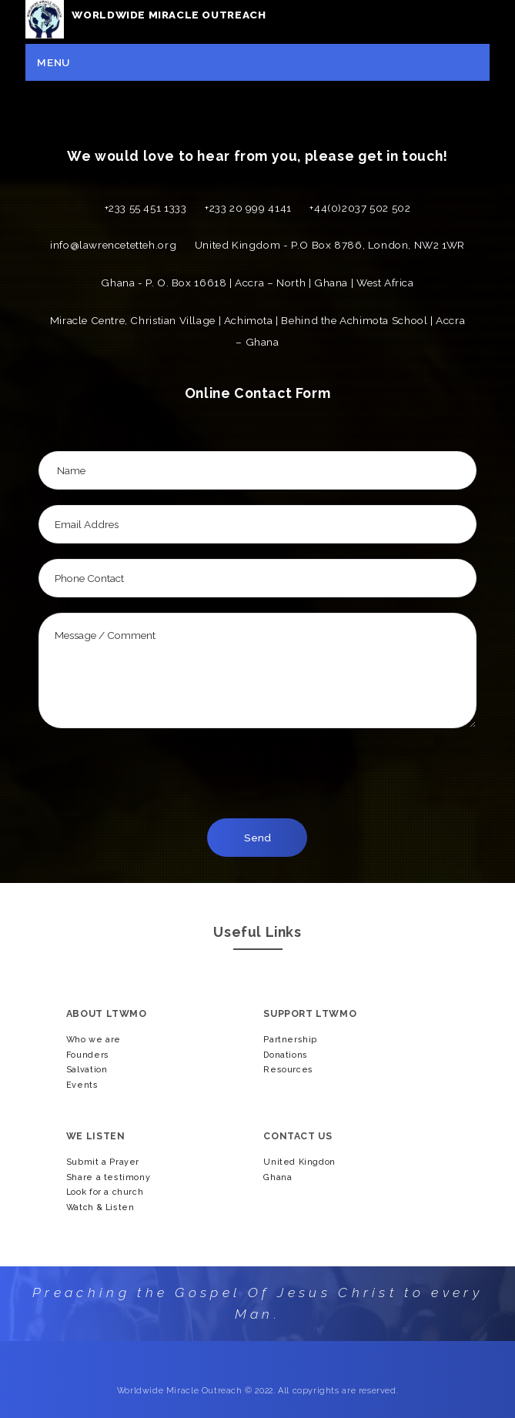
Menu (53, 62)
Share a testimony (108, 1177)
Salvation (87, 1070)
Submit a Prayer (102, 1162)
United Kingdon (299, 1162)
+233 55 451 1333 (146, 208)
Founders (87, 1055)
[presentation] (266, 773)
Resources (288, 1070)
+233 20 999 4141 (248, 208)
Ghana (277, 1177)
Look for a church (104, 1192)
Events (82, 1085)
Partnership (290, 1040)
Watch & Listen (100, 1207)
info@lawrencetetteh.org (113, 245)
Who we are (93, 1040)
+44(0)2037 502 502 (359, 208)
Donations (285, 1055)
